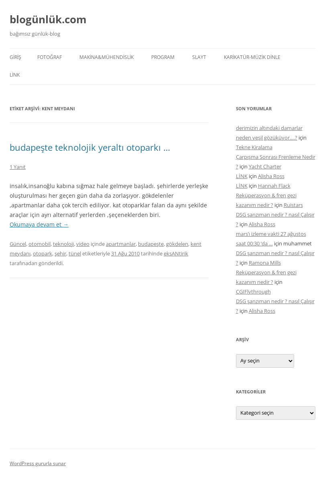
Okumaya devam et (39, 224)
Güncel (18, 243)
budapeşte (151, 243)
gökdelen (177, 243)
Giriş (15, 57)
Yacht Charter (265, 166)
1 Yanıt (18, 166)
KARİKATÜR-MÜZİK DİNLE (252, 57)
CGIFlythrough (253, 291)
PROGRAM (163, 57)
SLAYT (199, 57)
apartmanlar (121, 243)
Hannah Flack (274, 185)
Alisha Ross (271, 176)
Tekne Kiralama (254, 147)
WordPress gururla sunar (38, 463)
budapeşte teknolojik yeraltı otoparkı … (90, 147)
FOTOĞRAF (49, 57)
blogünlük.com (48, 19)
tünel (75, 253)
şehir (60, 253)
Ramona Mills (265, 262)
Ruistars (293, 205)
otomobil (39, 243)
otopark (42, 253)
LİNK (15, 74)
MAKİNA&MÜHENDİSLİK (106, 57)
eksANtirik (176, 253)
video (82, 243)
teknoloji (63, 243)
